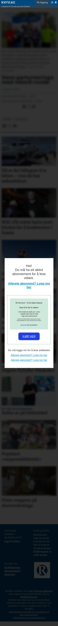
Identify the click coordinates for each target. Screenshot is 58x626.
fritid (7, 119)
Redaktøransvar (28, 597)
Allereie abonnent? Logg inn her (29, 355)
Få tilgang (42, 2)
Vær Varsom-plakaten (41, 591)
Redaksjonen (12, 567)
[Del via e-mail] (33, 106)
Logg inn (52, 2)
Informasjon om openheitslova (29, 617)
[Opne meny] (55, 2)
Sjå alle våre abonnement (29, 325)
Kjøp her (29, 336)
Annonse (9, 574)
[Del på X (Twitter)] (29, 106)
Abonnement (12, 570)
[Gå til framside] (8, 2)
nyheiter (21, 119)
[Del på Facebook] (24, 106)
